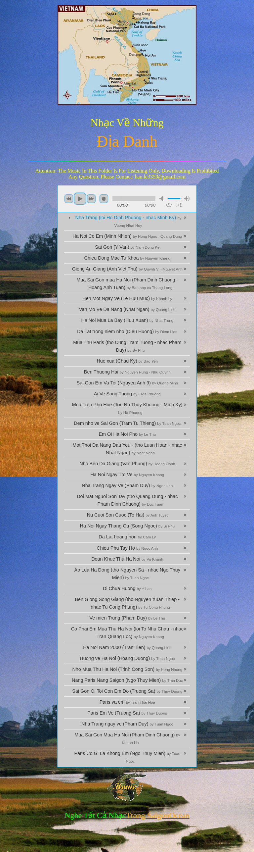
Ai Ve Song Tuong (127, 393)
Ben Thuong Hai (127, 372)
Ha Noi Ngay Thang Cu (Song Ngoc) (127, 525)
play (80, 198)
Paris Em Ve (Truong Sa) (127, 713)
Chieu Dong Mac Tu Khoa (127, 258)
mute (162, 198)
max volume (187, 198)
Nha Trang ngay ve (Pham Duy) (127, 724)
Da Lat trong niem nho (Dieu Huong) (127, 331)
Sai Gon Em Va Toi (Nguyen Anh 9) (127, 382)
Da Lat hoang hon (127, 536)
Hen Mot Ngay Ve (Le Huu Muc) (127, 298)
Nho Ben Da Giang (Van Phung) (127, 463)
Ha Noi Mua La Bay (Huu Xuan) (127, 320)
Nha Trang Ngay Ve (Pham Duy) (127, 485)
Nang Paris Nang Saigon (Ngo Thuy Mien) (127, 680)
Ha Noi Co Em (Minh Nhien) (127, 236)
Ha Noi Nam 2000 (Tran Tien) (127, 647)
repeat (169, 205)
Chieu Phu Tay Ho (127, 548)
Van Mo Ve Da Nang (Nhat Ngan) (127, 309)
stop (103, 198)
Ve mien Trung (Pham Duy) (127, 618)
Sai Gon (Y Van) (127, 247)
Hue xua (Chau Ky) (127, 361)
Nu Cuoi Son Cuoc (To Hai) (127, 515)
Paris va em (127, 702)
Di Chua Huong (127, 588)
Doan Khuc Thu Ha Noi (127, 559)
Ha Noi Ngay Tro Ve (127, 474)
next (91, 198)
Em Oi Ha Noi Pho (127, 434)
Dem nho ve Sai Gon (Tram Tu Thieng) (127, 423)
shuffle (179, 205)
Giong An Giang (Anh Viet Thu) (127, 269)
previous (68, 198)
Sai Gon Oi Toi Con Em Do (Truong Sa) (127, 691)
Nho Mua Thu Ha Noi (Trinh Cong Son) (127, 669)
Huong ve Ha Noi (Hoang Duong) (127, 658)
